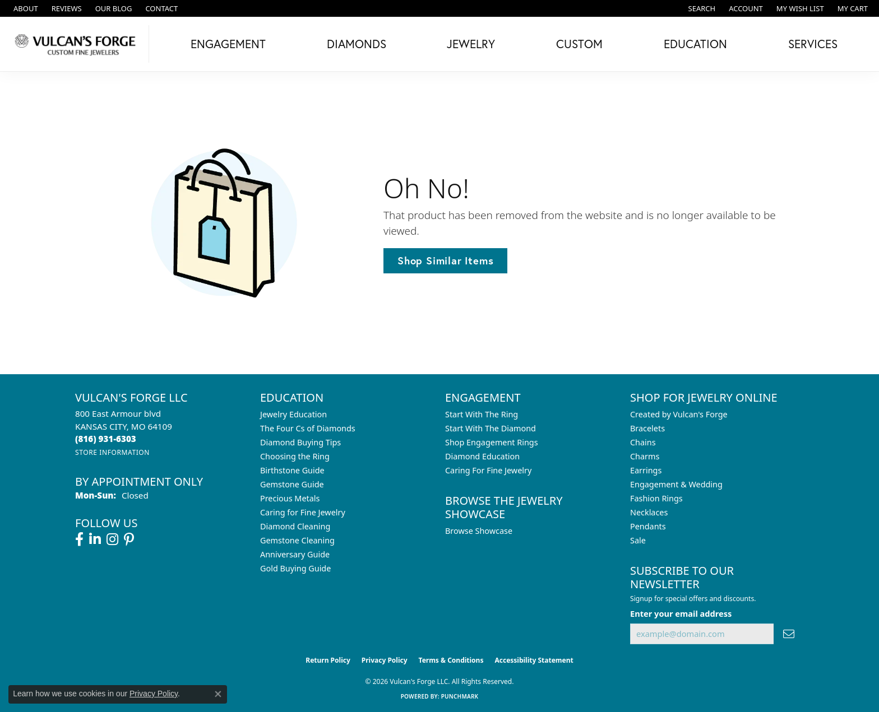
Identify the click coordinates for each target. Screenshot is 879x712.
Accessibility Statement (533, 660)
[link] (24, 8)
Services (813, 44)
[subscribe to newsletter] (789, 633)
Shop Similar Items (445, 260)
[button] (701, 8)
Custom (579, 44)
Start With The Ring (481, 414)
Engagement (228, 44)
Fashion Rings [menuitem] (656, 498)
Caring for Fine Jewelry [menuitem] (302, 512)
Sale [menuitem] (638, 540)
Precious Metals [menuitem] (290, 498)
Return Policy (328, 660)
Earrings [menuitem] (645, 470)
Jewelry (471, 44)
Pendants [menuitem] (648, 526)
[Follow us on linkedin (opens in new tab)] (95, 539)
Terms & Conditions (451, 660)
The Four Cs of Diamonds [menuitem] (307, 428)
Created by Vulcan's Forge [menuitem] (679, 414)
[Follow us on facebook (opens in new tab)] (79, 539)
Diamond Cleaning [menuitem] (295, 526)
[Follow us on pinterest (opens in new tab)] (129, 539)
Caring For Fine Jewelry (488, 470)
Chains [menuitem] (643, 442)
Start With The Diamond (490, 428)
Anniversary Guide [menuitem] (295, 554)
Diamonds (356, 44)
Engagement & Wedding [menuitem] (676, 484)
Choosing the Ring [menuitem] (295, 456)
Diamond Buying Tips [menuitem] (300, 442)
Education (695, 44)
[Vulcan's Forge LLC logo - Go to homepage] (77, 44)
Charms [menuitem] (644, 456)
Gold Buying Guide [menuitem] (295, 568)
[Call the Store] (105, 438)
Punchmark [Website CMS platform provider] (460, 696)
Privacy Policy (385, 660)
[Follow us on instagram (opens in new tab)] (112, 539)
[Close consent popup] (218, 694)
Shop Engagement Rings (491, 442)
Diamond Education (482, 456)
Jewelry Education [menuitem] (293, 414)
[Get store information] (112, 452)
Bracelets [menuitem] (647, 428)
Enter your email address (681, 613)
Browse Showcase (478, 530)
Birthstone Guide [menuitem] (292, 470)
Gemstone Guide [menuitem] (292, 484)
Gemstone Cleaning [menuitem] (297, 540)
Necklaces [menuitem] (649, 512)
